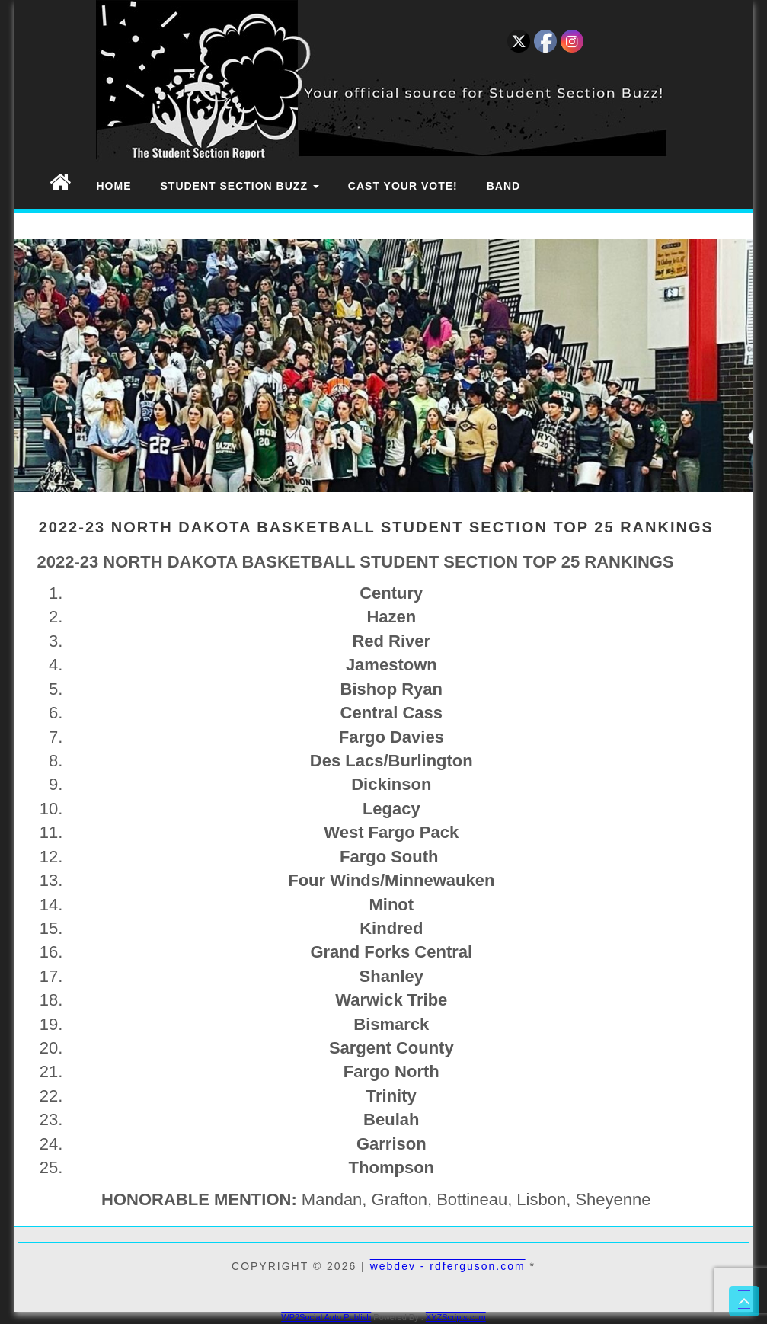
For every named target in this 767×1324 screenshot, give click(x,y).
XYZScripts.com (456, 1317)
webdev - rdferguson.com (448, 1266)
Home (114, 186)
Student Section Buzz (240, 186)
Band (503, 186)
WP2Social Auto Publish (326, 1317)
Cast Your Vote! (403, 186)
